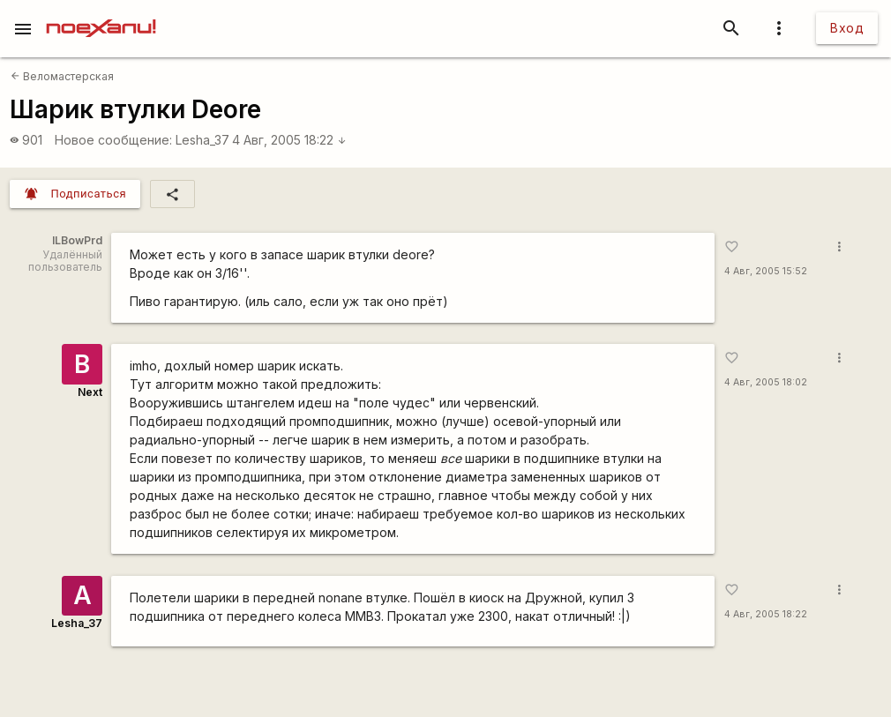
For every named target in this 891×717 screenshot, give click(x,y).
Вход (847, 27)
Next (90, 392)
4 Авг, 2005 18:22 (289, 139)
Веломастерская (62, 76)
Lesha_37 (202, 139)
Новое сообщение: (113, 139)
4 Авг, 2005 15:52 (765, 271)
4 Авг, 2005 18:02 (765, 382)
